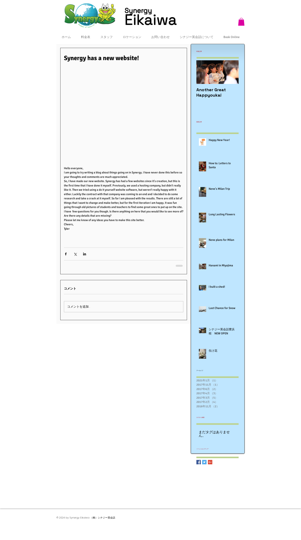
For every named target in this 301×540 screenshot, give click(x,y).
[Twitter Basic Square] (204, 462)
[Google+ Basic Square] (210, 462)
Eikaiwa (151, 19)
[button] (241, 22)
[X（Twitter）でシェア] (75, 254)
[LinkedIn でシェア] (84, 254)
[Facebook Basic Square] (198, 462)
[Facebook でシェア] (66, 254)
